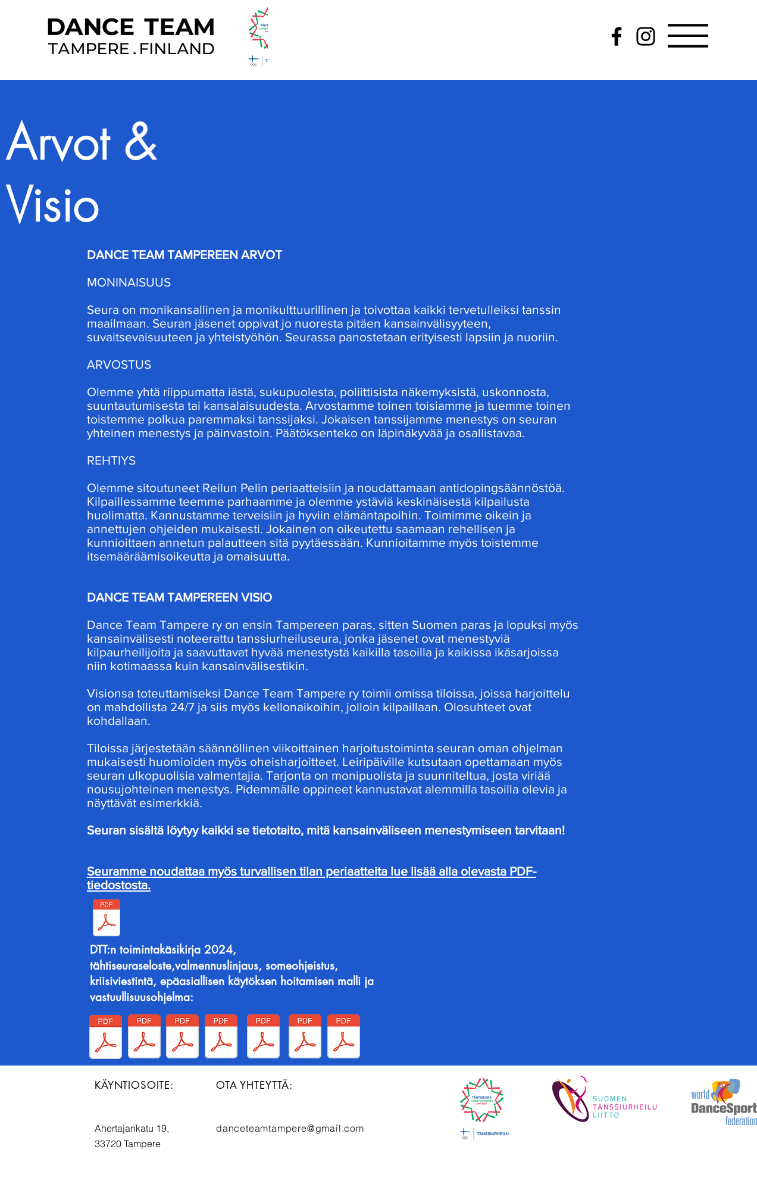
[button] (688, 36)
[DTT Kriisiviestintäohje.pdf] (305, 1038)
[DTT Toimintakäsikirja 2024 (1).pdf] (105, 1038)
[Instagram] (645, 36)
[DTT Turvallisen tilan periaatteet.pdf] (106, 919)
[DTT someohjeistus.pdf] (263, 1038)
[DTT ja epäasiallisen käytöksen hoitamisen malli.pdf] (343, 1038)
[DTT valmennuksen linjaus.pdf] (221, 1038)
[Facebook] (616, 36)
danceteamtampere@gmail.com (290, 1128)
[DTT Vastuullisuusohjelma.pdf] (182, 1038)
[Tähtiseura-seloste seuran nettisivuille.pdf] (144, 1038)
